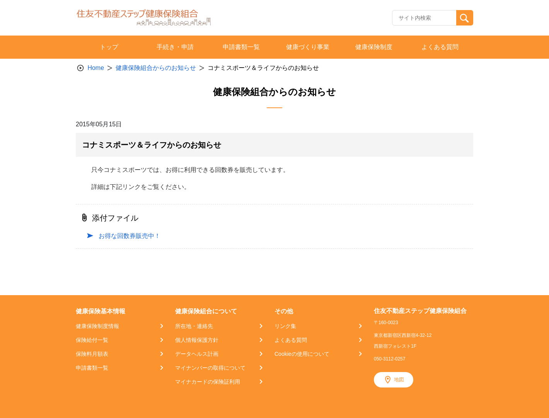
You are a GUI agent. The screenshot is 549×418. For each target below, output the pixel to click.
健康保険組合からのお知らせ (156, 68)
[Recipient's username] (424, 17)
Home (95, 68)
